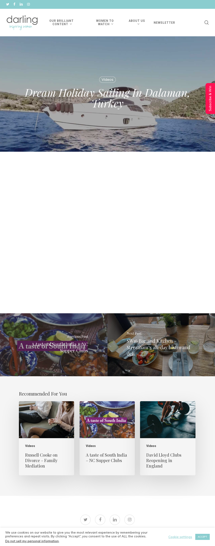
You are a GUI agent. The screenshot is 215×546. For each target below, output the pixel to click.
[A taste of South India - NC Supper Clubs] (54, 344)
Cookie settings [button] (180, 537)
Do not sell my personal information (32, 541)
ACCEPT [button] (202, 536)
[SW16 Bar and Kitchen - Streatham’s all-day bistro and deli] (161, 344)
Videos (107, 80)
